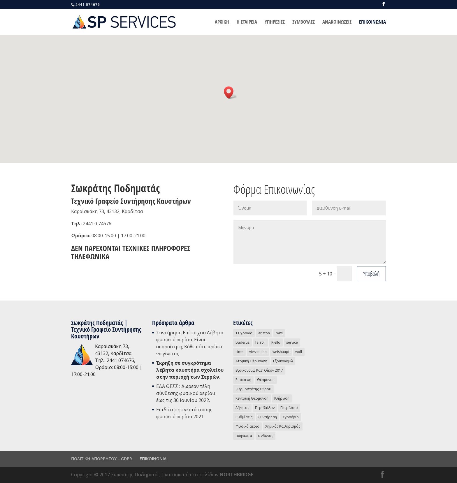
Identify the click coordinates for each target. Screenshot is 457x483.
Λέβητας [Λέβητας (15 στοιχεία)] (242, 407)
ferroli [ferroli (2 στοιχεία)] (260, 342)
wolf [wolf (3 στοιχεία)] (298, 351)
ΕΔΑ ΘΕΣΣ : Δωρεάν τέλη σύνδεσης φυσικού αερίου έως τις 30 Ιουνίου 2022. (185, 393)
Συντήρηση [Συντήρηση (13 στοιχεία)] (267, 416)
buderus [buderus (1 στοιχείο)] (242, 342)
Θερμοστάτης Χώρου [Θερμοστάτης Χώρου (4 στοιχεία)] (253, 389)
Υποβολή (371, 273)
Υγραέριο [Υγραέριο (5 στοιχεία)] (291, 416)
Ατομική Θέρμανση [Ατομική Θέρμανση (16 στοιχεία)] (251, 361)
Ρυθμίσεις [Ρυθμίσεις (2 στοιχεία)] (243, 416)
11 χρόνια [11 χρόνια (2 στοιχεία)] (243, 333)
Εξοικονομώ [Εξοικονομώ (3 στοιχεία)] (283, 361)
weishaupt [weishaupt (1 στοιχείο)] (281, 351)
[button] (230, 92)
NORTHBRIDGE (236, 474)
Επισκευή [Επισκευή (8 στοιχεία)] (243, 379)
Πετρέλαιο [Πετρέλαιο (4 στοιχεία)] (289, 407)
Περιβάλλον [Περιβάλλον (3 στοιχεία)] (265, 407)
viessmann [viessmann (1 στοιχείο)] (258, 351)
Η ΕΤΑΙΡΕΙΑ (247, 22)
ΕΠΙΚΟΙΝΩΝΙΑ (372, 22)
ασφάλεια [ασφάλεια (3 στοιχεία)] (243, 435)
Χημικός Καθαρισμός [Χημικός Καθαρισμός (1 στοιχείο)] (282, 426)
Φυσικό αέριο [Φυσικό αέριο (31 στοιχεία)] (247, 426)
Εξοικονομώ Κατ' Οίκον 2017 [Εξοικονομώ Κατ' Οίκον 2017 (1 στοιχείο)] (259, 370)
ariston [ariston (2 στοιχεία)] (264, 333)
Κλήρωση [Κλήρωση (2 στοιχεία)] (281, 398)
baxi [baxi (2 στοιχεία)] (279, 333)
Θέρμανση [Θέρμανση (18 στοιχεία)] (266, 379)
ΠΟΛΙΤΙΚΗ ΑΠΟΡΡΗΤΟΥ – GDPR (101, 458)
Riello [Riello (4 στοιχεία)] (275, 342)
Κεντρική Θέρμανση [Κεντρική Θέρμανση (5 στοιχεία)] (251, 398)
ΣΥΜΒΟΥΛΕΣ (303, 22)
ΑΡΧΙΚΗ (222, 22)
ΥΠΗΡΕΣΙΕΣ (275, 22)
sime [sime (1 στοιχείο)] (239, 351)
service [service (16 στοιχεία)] (292, 342)
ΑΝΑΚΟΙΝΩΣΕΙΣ (336, 22)
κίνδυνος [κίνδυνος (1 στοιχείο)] (265, 435)
